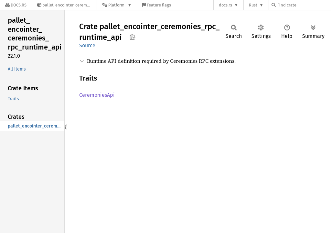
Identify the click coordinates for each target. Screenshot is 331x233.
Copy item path (132, 36)
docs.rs (225, 5)
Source (87, 45)
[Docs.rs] (16, 5)
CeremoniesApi (97, 95)
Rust (253, 5)
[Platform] (117, 5)
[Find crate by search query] (304, 5)
